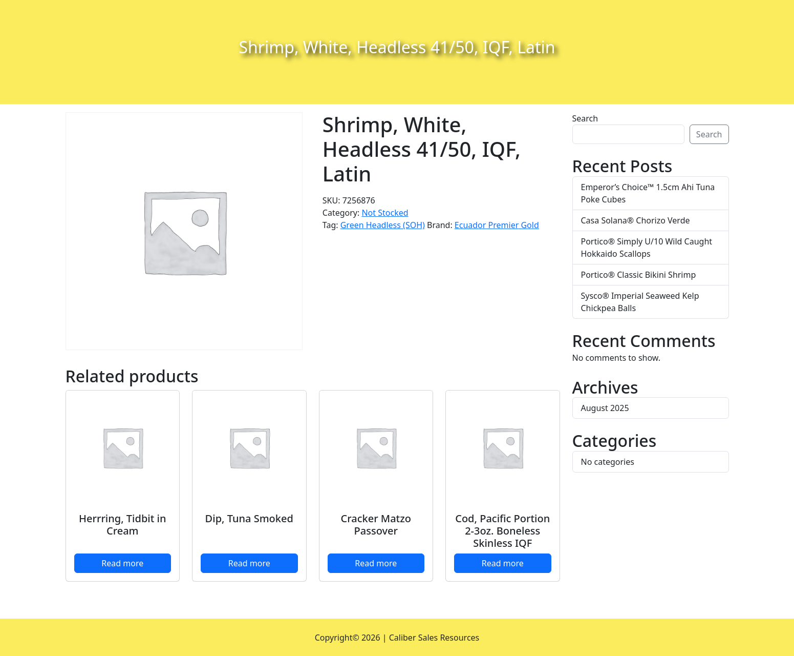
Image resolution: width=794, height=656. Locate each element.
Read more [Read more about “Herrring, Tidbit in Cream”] (122, 563)
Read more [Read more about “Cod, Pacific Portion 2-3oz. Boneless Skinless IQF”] (503, 563)
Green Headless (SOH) (382, 225)
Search (585, 118)
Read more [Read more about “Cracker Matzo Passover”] (376, 563)
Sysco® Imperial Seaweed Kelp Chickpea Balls (640, 302)
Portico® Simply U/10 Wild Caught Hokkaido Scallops (647, 247)
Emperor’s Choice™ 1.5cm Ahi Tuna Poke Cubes (648, 193)
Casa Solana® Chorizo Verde (635, 220)
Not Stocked (384, 212)
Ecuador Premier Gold (497, 225)
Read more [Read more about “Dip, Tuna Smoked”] (249, 563)
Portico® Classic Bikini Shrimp (638, 274)
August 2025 (605, 408)
